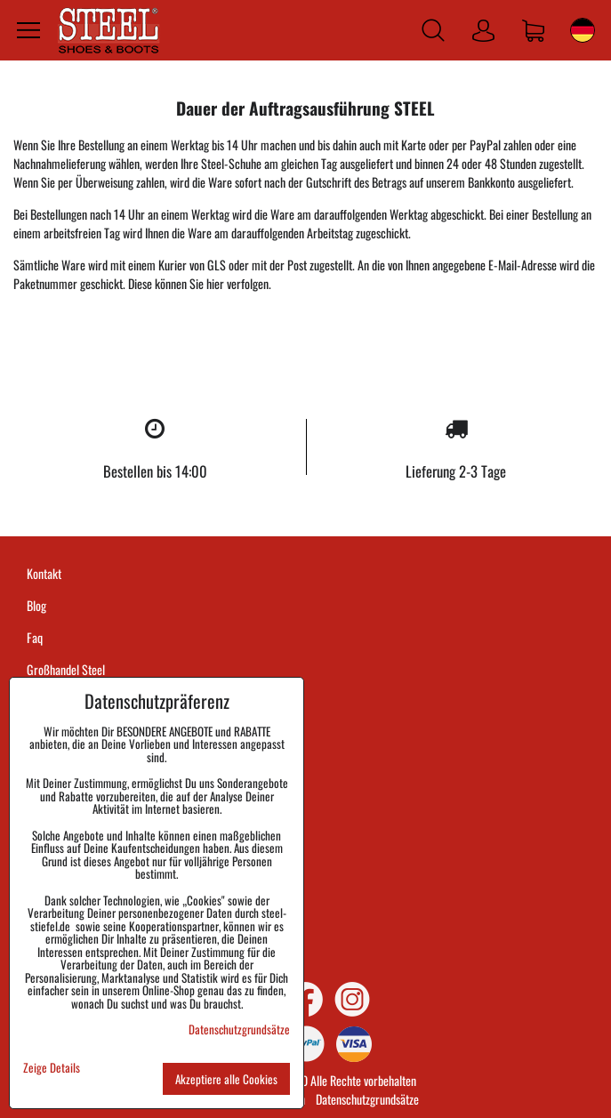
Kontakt (44, 573)
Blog (36, 605)
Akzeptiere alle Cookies (226, 1079)
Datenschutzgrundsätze (367, 1099)
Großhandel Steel (66, 669)
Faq (35, 637)
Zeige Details (51, 1067)
